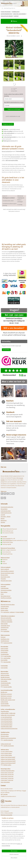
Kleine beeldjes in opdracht (7, 571)
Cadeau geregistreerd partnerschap (9, 728)
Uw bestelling (6, 349)
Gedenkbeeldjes (5, 588)
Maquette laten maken (6, 580)
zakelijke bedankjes (8, 740)
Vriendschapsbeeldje (6, 683)
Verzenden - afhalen (5, 516)
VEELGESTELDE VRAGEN (7, 16)
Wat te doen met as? (5, 596)
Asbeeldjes (3, 586)
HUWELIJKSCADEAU (6, 11)
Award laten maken (5, 576)
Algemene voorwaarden (6, 815)
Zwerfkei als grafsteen (6, 598)
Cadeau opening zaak (6, 743)
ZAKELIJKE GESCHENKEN (19, 14)
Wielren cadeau (4, 610)
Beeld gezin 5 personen (6, 696)
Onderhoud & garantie (6, 512)
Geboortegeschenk (5, 705)
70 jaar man (10, 778)
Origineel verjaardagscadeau (7, 770)
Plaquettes (3, 578)
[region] (14, 834)
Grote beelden (4, 667)
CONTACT (16, 16)
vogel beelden (7, 658)
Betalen (2, 518)
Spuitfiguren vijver (5, 639)
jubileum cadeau (7, 764)
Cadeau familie (4, 701)
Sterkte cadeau (4, 608)
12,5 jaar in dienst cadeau (6, 751)
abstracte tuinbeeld (15, 156)
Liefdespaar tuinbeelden (6, 621)
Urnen (2, 594)
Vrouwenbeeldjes (5, 685)
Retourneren (4, 520)
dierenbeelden (7, 662)
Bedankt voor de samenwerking (8, 738)
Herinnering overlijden (6, 590)
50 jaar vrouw (4, 772)
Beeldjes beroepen (5, 677)
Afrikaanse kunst (5, 673)
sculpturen (12, 612)
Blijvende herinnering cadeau (8, 604)
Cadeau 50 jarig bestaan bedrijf (8, 763)
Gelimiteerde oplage (6, 511)
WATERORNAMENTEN (6, 14)
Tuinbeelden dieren (5, 625)
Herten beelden (4, 650)
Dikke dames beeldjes (6, 679)
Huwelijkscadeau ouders (6, 726)
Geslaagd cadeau (5, 606)
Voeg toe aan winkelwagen (14, 109)
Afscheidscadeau (5, 734)
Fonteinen (3, 637)
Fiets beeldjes (4, 681)
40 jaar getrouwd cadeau (6, 722)
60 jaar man (11, 774)
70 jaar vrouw (4, 778)
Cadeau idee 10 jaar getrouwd (8, 715)
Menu (14, 21)
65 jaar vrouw (4, 776)
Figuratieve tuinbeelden (6, 619)
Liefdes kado (12, 713)
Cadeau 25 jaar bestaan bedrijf (8, 759)
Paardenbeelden (5, 654)
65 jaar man (10, 776)
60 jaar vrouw (4, 774)
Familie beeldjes (5, 703)
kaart (24, 790)
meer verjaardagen (5, 782)
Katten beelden (4, 648)
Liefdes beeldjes (4, 713)
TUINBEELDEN (15, 11)
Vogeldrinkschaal (5, 641)
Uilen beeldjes (4, 660)
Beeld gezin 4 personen (6, 694)
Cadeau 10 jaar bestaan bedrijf (8, 757)
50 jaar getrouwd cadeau (6, 724)
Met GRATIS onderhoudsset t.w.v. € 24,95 (14, 102)
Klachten (3, 522)
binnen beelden (20, 612)
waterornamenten (8, 642)
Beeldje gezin (4, 692)
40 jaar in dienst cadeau (6, 755)
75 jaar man (10, 780)
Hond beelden (4, 652)
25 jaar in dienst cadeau (6, 753)
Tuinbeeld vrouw (5, 627)
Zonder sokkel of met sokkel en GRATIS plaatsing (13, 95)
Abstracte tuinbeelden (6, 618)
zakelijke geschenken (9, 745)
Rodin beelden (4, 623)
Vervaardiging (4, 509)
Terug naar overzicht (8, 124)
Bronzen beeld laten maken (7, 573)
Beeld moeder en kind (6, 698)
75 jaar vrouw (4, 780)
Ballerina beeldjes (5, 675)
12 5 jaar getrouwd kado (6, 717)
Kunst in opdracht (5, 569)
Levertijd (3, 514)
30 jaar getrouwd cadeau (6, 721)
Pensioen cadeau (5, 736)
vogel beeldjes (7, 656)
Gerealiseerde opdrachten (7, 507)
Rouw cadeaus (4, 592)
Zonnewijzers (4, 629)
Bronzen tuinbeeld (6, 151)
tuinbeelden (6, 631)
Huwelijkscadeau (5, 711)
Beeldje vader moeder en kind (8, 699)
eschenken (6, 612)
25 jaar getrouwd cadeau (6, 719)
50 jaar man (10, 772)
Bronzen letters (4, 575)
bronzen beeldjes (8, 686)
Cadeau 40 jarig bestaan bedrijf (8, 761)
